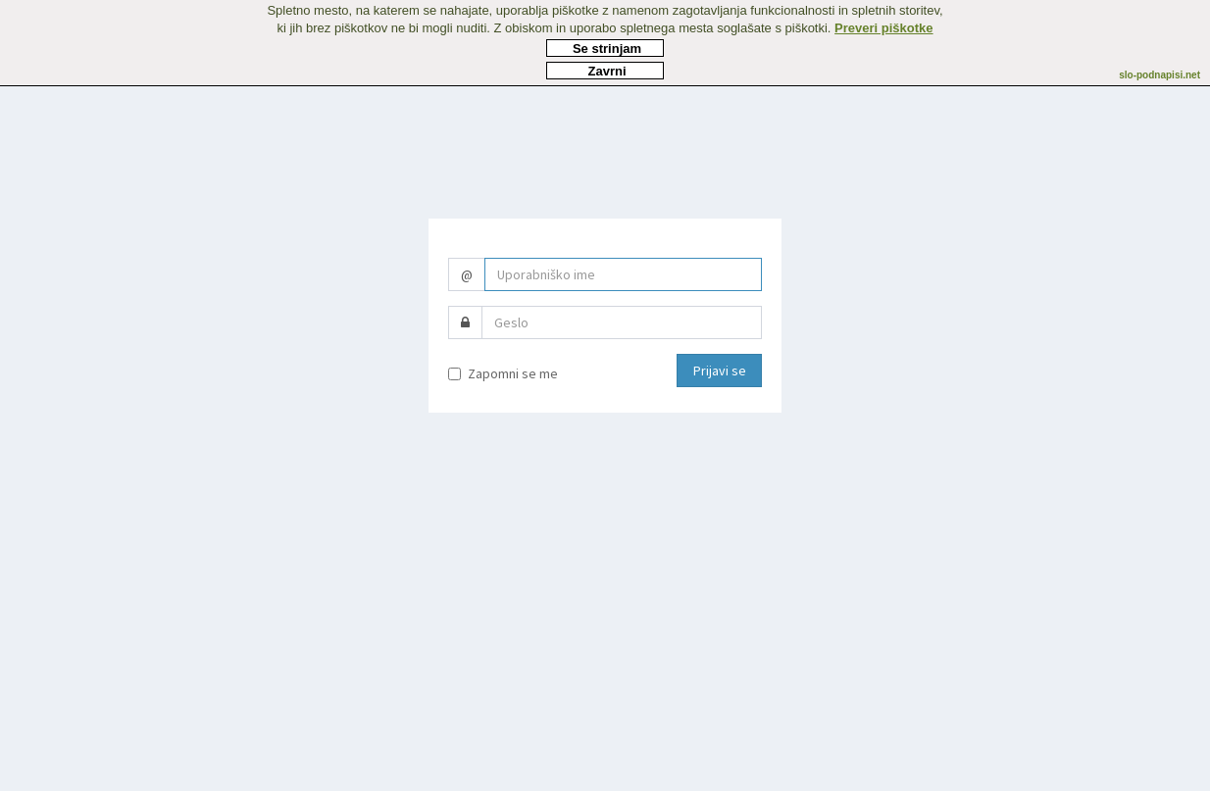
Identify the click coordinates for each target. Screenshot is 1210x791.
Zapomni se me (503, 373)
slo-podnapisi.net (1159, 75)
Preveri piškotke (883, 28)
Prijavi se (719, 370)
